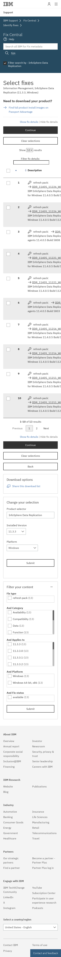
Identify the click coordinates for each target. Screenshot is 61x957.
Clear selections (30, 140)
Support (8, 12)
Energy (7, 827)
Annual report (11, 746)
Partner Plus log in (43, 867)
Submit (30, 563)
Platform (12, 541)
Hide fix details (49, 121)
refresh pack (20, 598)
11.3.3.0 (18, 650)
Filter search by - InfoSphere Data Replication (28, 64)
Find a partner (11, 867)
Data (16, 625)
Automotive (10, 811)
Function (18, 632)
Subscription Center (43, 893)
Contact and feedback (45, 953)
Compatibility (20, 619)
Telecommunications (44, 833)
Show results (30, 150)
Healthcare (9, 838)
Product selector (16, 508)
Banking (8, 817)
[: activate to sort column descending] (19, 172)
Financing (8, 766)
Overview (8, 741)
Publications (39, 786)
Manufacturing (40, 822)
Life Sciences (39, 817)
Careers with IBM (42, 766)
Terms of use (39, 945)
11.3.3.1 (18, 657)
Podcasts (37, 908)
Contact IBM (10, 945)
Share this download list (26, 486)
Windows (18, 676)
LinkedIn (8, 897)
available (18, 697)
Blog (5, 791)
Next (46, 428)
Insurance (38, 811)
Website (8, 786)
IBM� (8, 4)
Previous (17, 428)
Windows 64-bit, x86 (25, 682)
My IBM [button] (49, 5)
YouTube (37, 887)
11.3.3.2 (18, 664)
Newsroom (38, 746)
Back (30, 466)
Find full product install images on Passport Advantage (28, 109)
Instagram (9, 908)
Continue (30, 130)
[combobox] (16, 531)
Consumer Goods (13, 822)
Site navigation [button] (56, 5)
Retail (35, 827)
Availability (19, 612)
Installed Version (17, 525)
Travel (35, 838)
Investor (37, 741)
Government (10, 833)
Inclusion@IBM (12, 761)
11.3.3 (17, 644)
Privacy (7, 950)
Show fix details (29, 121)
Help (11, 39)
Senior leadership (42, 761)
